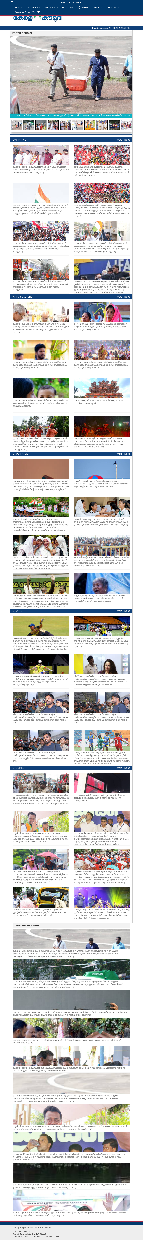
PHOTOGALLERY (46, 2)
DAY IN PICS (33, 7)
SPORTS (98, 7)
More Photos (123, 139)
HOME (18, 7)
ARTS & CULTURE (55, 7)
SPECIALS (113, 7)
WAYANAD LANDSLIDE (27, 12)
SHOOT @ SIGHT (79, 7)
